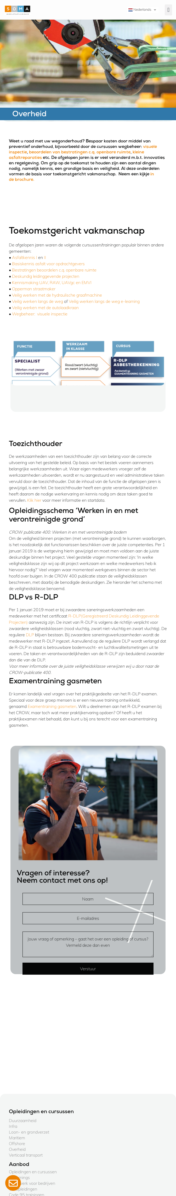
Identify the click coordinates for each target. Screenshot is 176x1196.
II (45, 257)
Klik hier (34, 500)
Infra (13, 1126)
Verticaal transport (26, 1155)
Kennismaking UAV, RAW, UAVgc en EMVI (52, 282)
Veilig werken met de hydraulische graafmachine (57, 295)
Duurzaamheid (22, 1120)
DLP (30, 634)
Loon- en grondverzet (29, 1132)
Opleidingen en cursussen (33, 1171)
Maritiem (17, 1137)
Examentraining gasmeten (52, 706)
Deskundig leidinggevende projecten (45, 276)
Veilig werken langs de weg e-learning (104, 301)
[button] (168, 9)
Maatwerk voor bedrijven (32, 1183)
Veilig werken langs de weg (37, 301)
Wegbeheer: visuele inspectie (39, 313)
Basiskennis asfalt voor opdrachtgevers (48, 263)
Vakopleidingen (23, 1189)
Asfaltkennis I (24, 257)
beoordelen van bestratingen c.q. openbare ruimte (79, 153)
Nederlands (139, 9)
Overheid (17, 1149)
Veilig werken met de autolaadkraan (45, 307)
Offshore (17, 1143)
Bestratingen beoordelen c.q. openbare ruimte (55, 270)
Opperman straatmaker (33, 288)
